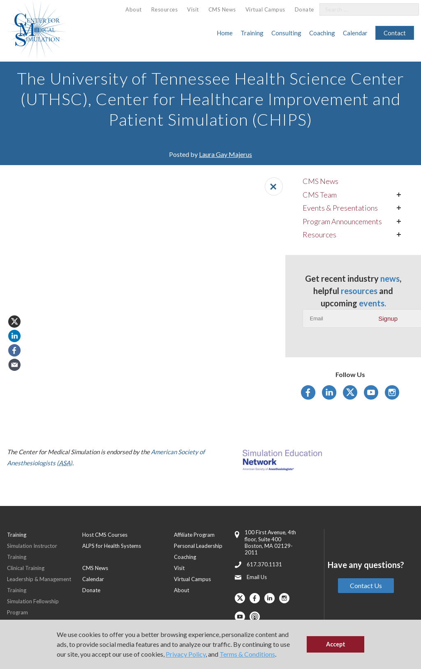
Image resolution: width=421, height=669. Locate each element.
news (390, 278)
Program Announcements (342, 221)
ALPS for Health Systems (111, 546)
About (133, 9)
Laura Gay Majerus (225, 154)
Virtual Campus (265, 9)
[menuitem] (133, 9)
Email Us (257, 577)
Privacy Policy (186, 654)
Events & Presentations (340, 207)
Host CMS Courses (104, 534)
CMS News (222, 9)
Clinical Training (25, 568)
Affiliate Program (194, 534)
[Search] (408, 9)
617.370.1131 (264, 564)
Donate (304, 9)
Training (252, 33)
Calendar (355, 33)
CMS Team (320, 194)
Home (225, 33)
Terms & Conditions (247, 654)
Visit (193, 9)
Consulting (286, 33)
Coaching (322, 33)
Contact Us (366, 585)
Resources (164, 9)
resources (359, 291)
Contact (395, 33)
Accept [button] (335, 644)
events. (372, 303)
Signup (388, 318)
